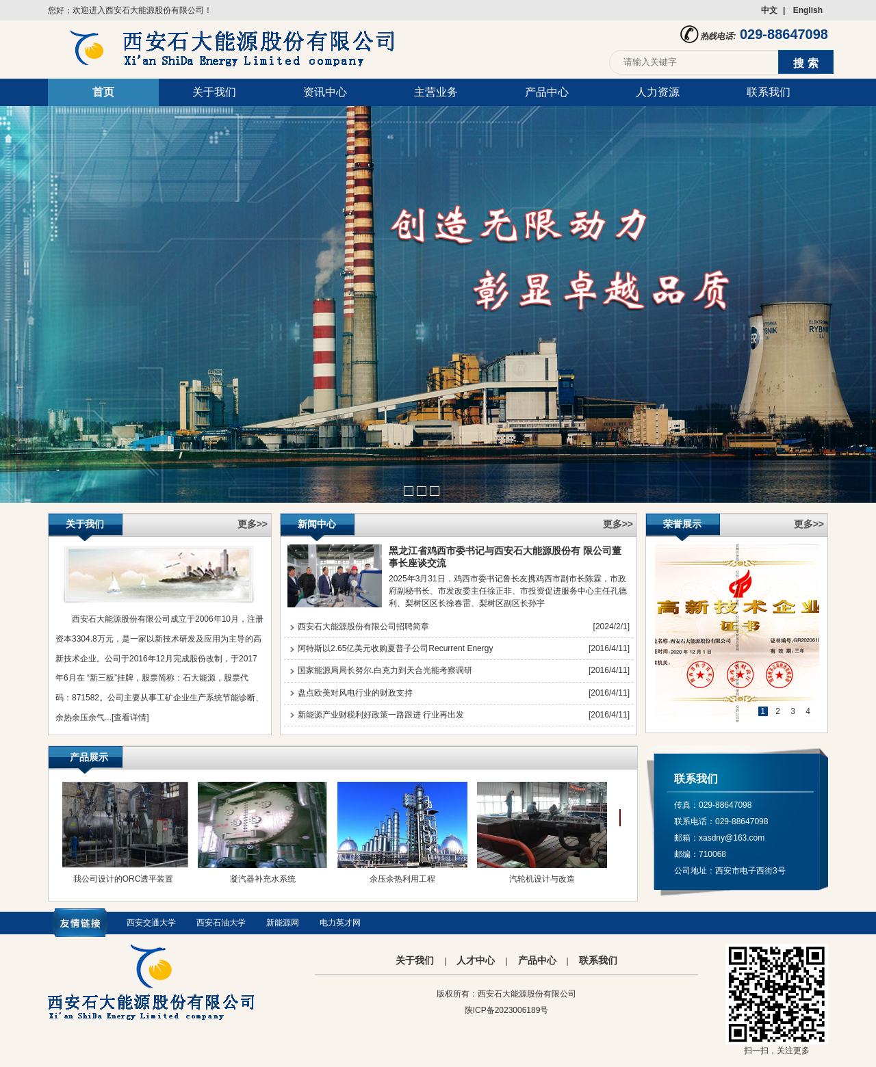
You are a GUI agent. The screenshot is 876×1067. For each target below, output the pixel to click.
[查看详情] (130, 717)
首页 (103, 92)
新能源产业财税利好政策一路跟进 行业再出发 (381, 715)
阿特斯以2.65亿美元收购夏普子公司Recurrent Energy (395, 648)
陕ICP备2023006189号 (507, 1010)
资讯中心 (325, 92)
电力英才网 (340, 922)
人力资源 (658, 92)
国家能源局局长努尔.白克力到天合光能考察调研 (385, 670)
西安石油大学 (221, 922)
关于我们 (214, 92)
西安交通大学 (151, 922)
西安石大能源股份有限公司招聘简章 (363, 626)
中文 (769, 10)
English (808, 10)
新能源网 (282, 922)
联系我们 (768, 92)
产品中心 (547, 92)
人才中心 (475, 960)
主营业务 (436, 92)
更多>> (252, 523)
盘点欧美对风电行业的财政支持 (355, 693)
